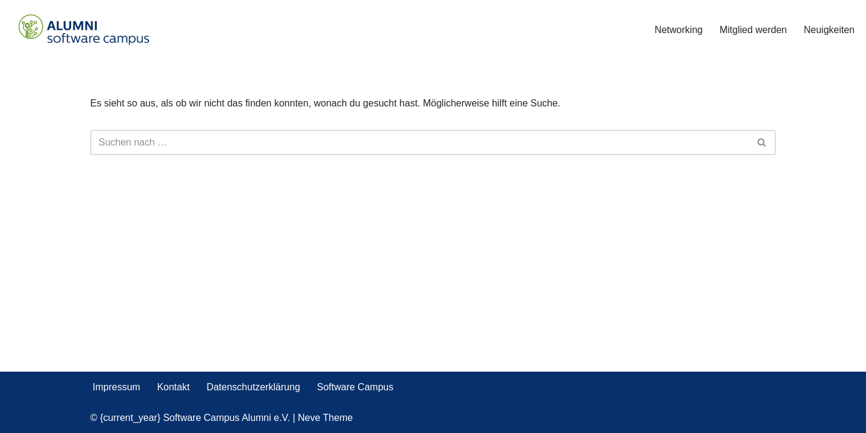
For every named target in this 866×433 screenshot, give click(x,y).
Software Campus (355, 387)
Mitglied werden (753, 30)
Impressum (116, 387)
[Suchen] (419, 142)
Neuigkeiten (829, 30)
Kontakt (173, 387)
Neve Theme (325, 418)
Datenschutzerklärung (253, 387)
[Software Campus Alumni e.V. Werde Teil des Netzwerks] (84, 29)
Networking (678, 30)
